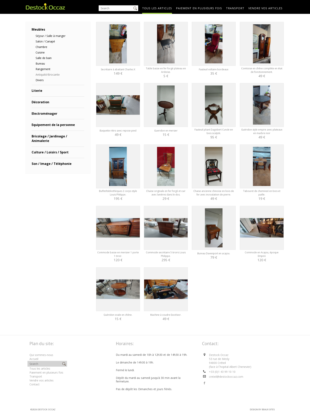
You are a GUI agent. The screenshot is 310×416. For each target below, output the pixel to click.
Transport (235, 8)
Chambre (41, 47)
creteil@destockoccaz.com (226, 376)
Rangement (43, 69)
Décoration (40, 102)
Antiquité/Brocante (48, 74)
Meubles (38, 29)
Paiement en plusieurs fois (199, 8)
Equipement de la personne (53, 125)
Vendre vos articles (265, 8)
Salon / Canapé (45, 41)
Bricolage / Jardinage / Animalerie (49, 138)
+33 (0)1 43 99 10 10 (222, 372)
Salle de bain (44, 58)
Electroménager (44, 113)
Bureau (40, 63)
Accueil (33, 359)
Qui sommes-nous (41, 355)
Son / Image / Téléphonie (52, 164)
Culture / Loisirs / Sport (50, 152)
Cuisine (40, 52)
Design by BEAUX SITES (262, 409)
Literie (37, 90)
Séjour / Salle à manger (50, 36)
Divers (40, 80)
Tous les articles (157, 8)
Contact (34, 384)
